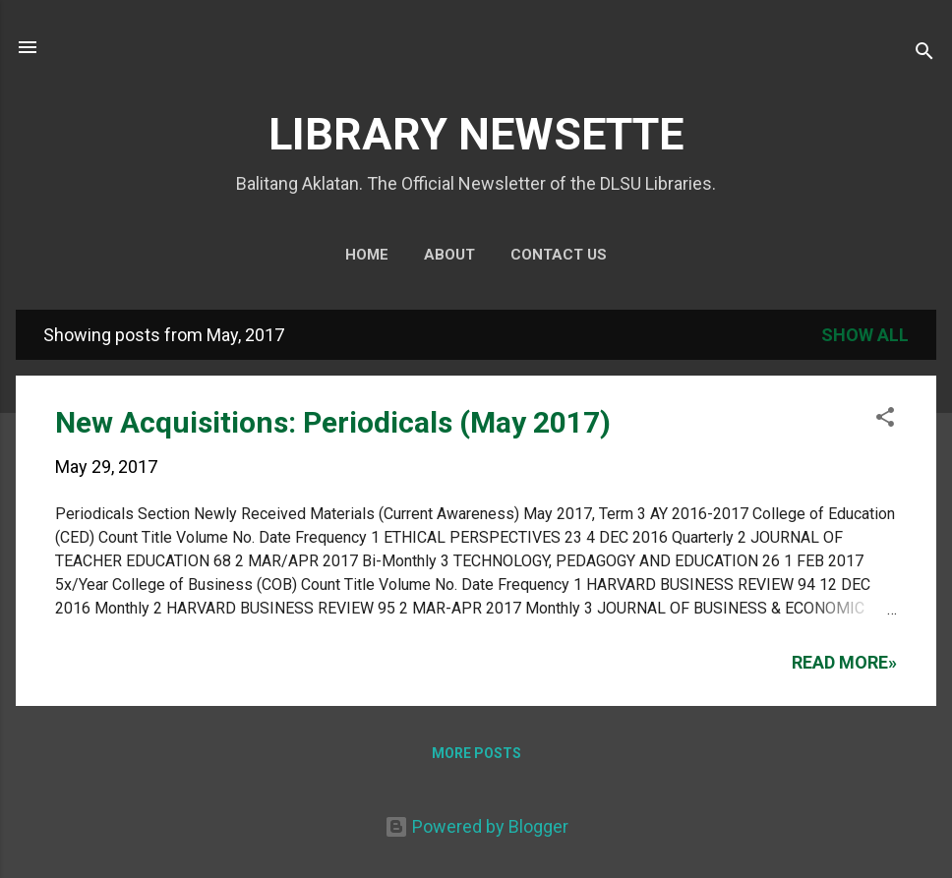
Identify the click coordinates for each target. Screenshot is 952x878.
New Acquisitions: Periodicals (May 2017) (333, 422)
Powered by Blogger (476, 826)
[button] (885, 420)
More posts (476, 753)
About (449, 254)
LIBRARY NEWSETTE (476, 134)
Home (366, 254)
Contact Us (558, 254)
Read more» (844, 662)
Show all (865, 334)
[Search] (924, 54)
